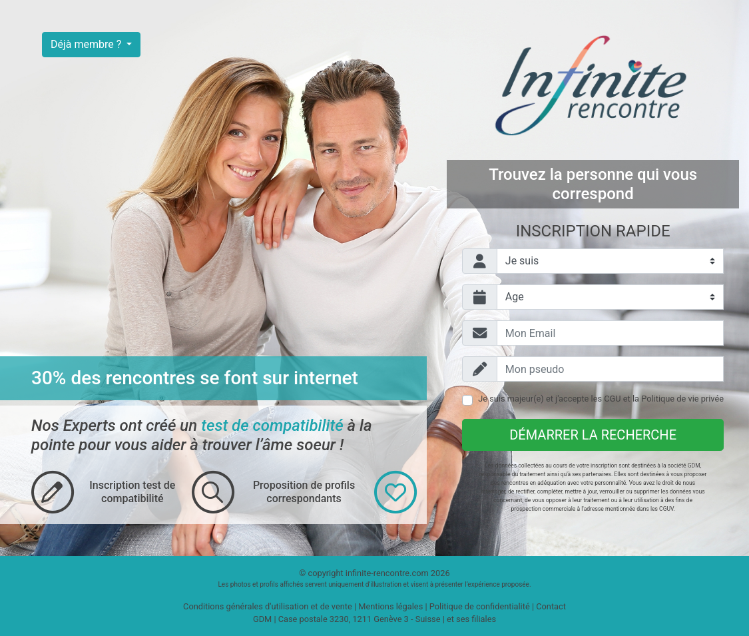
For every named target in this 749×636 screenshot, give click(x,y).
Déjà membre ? (87, 44)
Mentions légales (390, 606)
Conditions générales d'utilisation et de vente (267, 606)
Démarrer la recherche (592, 435)
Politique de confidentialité (479, 606)
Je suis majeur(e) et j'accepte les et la (601, 399)
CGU (612, 399)
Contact (551, 606)
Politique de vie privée (682, 399)
